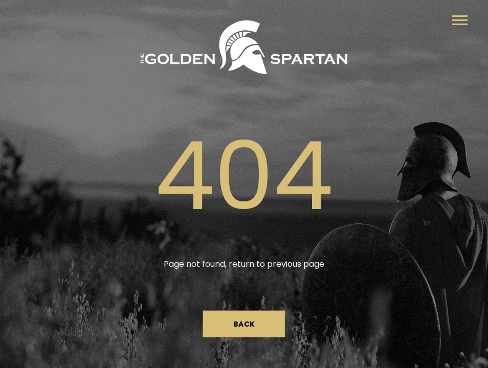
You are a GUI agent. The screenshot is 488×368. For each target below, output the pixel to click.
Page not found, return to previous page (244, 264)
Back (244, 323)
